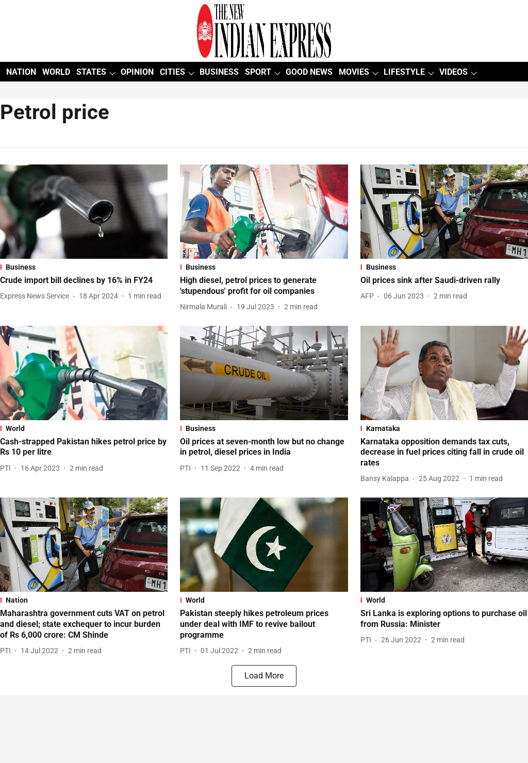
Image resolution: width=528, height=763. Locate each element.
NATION (21, 72)
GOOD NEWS (309, 72)
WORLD (56, 72)
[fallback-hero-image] (84, 211)
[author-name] (36, 296)
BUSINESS (219, 72)
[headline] (84, 280)
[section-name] (84, 267)
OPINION (137, 72)
